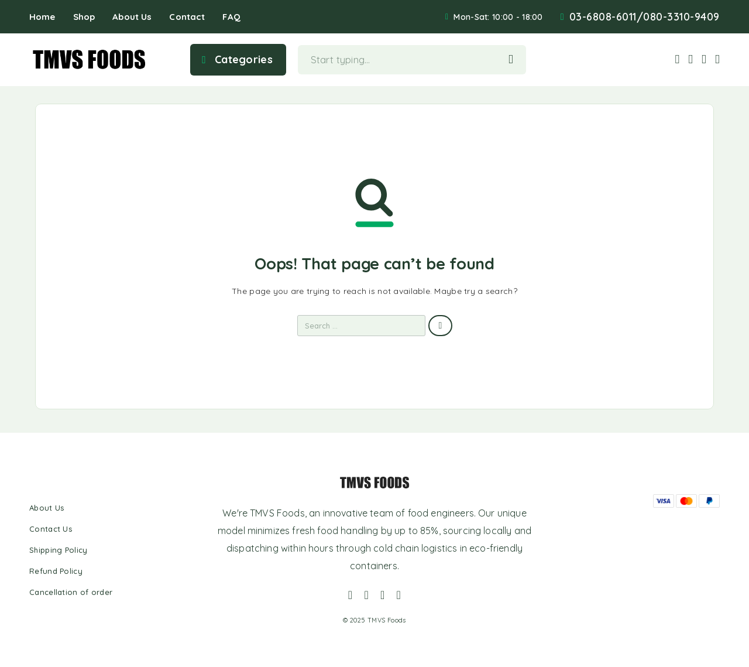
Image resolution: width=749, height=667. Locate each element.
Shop (84, 16)
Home (42, 16)
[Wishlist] (704, 58)
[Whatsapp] (382, 595)
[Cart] (717, 58)
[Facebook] (350, 595)
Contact (187, 16)
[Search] (677, 59)
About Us (132, 16)
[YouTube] (399, 595)
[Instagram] (366, 595)
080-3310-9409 (681, 17)
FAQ (231, 16)
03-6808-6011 (603, 17)
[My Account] (691, 59)
